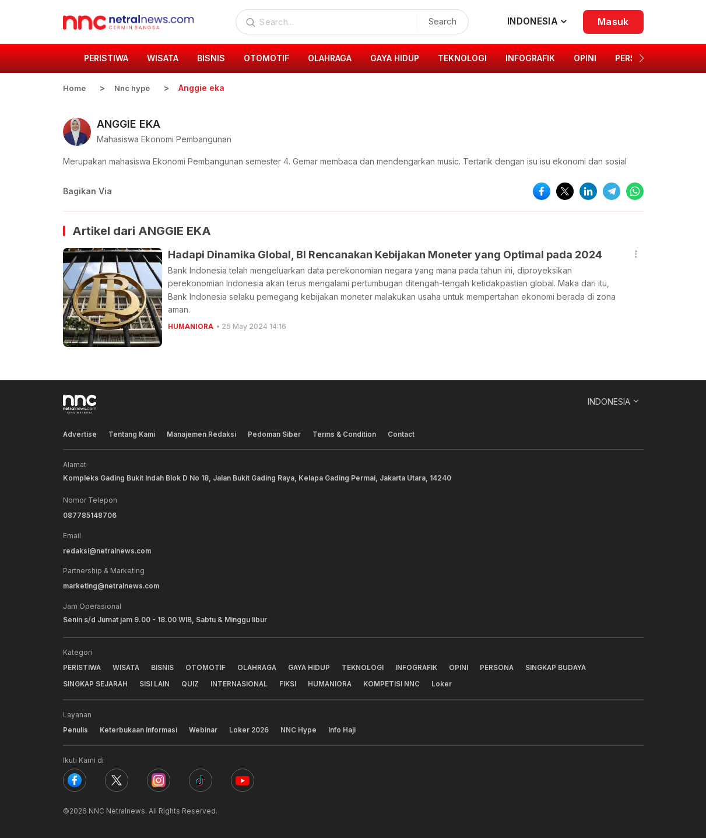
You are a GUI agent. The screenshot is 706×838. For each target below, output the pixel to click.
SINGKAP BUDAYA (564, 665)
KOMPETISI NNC (397, 682)
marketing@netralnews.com (112, 584)
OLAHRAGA (259, 665)
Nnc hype (134, 88)
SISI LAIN (157, 682)
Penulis (75, 727)
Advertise (80, 433)
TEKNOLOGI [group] (462, 58)
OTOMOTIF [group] (266, 58)
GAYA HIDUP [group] (394, 58)
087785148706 (90, 514)
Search (440, 21)
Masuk (613, 21)
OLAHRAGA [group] (330, 58)
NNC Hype (301, 727)
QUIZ (193, 682)
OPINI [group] (585, 58)
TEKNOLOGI (368, 665)
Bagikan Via (87, 190)
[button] (641, 58)
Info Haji (344, 727)
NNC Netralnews (117, 808)
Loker (448, 682)
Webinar (204, 727)
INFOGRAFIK (422, 665)
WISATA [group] (162, 58)
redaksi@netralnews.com (108, 549)
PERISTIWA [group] (106, 58)
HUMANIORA (191, 325)
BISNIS (164, 665)
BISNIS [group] (211, 58)
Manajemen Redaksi (203, 433)
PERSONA (504, 665)
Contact (405, 433)
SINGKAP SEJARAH (96, 682)
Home (74, 88)
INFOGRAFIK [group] (530, 58)
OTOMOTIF (207, 665)
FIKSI (292, 682)
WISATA (127, 665)
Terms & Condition (347, 433)
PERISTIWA (82, 665)
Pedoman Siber (277, 433)
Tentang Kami (133, 433)
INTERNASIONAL (242, 682)
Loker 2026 (250, 727)
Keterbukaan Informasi (139, 727)
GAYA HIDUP (313, 665)
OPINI (465, 665)
